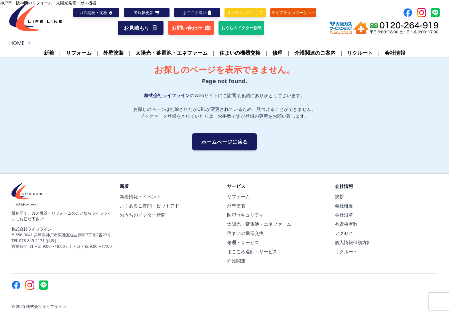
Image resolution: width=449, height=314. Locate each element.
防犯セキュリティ (245, 215)
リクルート (360, 52)
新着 (49, 52)
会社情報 (395, 52)
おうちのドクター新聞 (143, 215)
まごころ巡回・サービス (252, 251)
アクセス (344, 233)
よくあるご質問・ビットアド (149, 206)
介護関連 (236, 261)
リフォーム (79, 52)
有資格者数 (346, 224)
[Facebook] (407, 12)
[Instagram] (421, 12)
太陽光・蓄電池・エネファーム (171, 52)
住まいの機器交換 (240, 52)
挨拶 (339, 196)
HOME (17, 43)
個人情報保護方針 (353, 242)
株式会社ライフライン (167, 95)
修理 (277, 52)
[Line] (435, 12)
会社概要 (344, 206)
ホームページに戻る (224, 141)
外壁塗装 (113, 52)
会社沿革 (344, 215)
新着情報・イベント (140, 196)
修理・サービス (243, 242)
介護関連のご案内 (315, 52)
